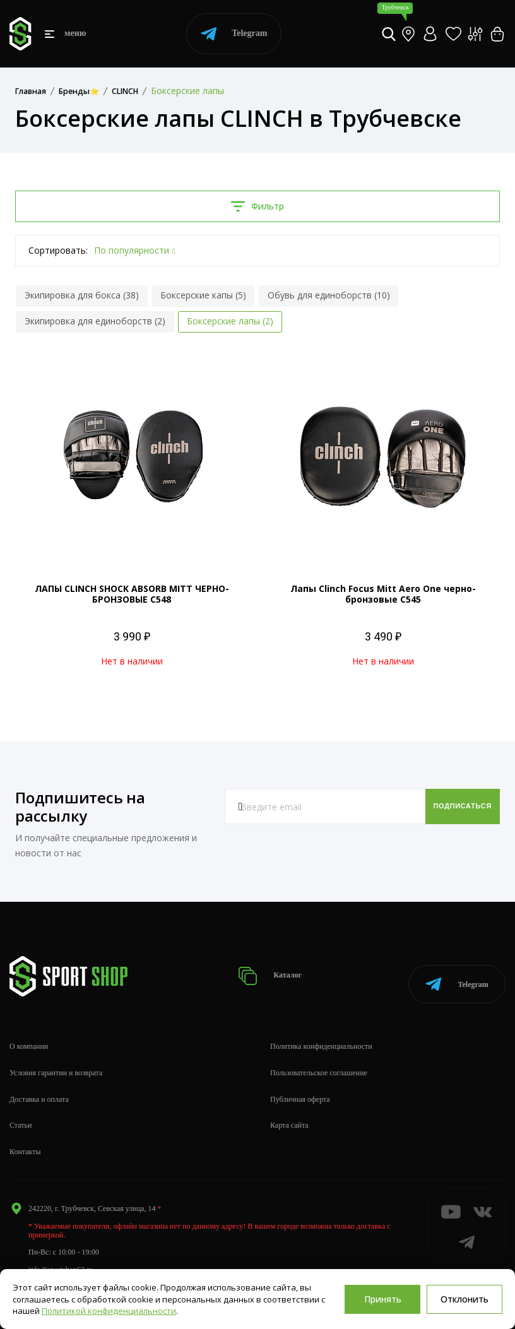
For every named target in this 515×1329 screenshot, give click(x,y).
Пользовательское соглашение (318, 1059)
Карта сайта (289, 1112)
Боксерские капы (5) (203, 295)
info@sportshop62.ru (60, 1255)
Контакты (25, 1138)
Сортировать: (58, 250)
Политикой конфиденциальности (109, 1310)
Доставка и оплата (39, 1085)
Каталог (274, 969)
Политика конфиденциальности (321, 1033)
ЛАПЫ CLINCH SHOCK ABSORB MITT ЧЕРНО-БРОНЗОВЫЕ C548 (132, 593)
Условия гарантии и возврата (55, 1059)
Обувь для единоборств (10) (329, 295)
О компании (28, 1033)
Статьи (20, 1112)
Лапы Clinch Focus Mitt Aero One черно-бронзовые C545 (383, 593)
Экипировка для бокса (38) (82, 295)
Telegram (234, 34)
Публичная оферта (300, 1085)
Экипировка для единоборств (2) (95, 321)
